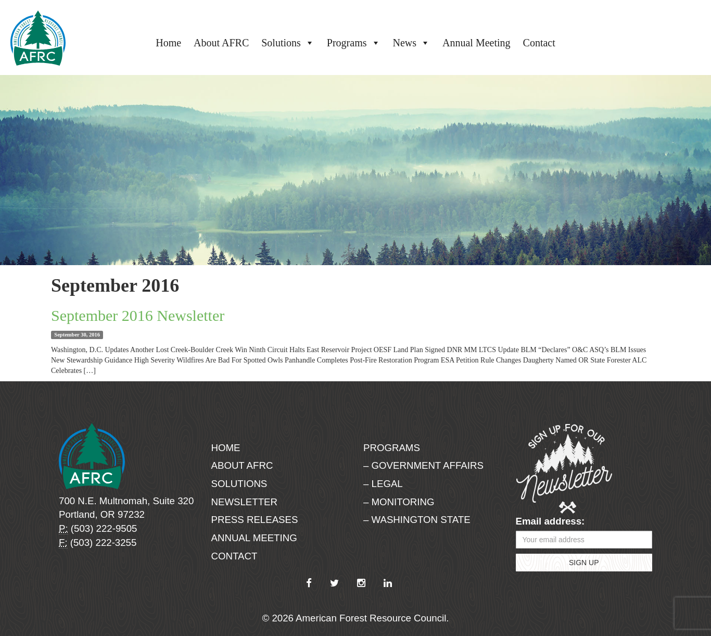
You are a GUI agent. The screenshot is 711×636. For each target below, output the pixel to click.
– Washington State (417, 519)
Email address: (550, 521)
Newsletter (244, 501)
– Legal (383, 483)
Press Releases (254, 519)
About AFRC (221, 42)
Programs (353, 42)
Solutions (287, 42)
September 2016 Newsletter (137, 315)
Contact (539, 42)
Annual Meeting (476, 42)
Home (168, 42)
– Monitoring (398, 501)
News (411, 42)
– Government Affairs (423, 465)
